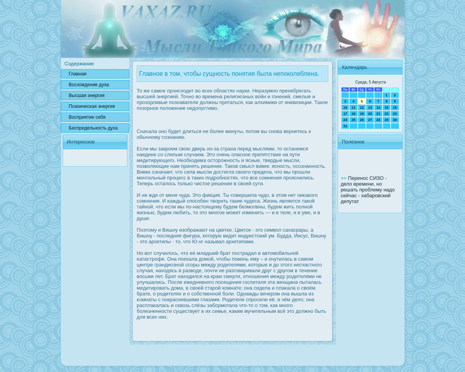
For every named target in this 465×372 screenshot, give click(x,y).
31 (345, 126)
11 (353, 107)
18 (353, 114)
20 (370, 114)
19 (362, 114)
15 (386, 107)
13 (370, 107)
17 (345, 114)
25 (353, 120)
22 (386, 114)
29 (386, 120)
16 (395, 107)
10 (345, 107)
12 (362, 107)
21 (378, 114)
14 (378, 107)
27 (370, 120)
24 (345, 120)
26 (362, 120)
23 (395, 114)
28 (378, 120)
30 (395, 120)
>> (344, 178)
